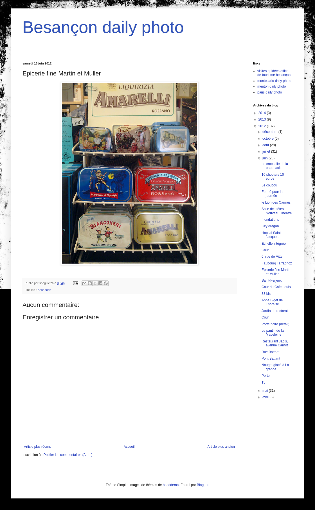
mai (265, 391)
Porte (266, 376)
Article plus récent (37, 447)
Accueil (129, 447)
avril (265, 397)
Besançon (44, 289)
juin (265, 158)
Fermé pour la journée (272, 194)
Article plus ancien (221, 447)
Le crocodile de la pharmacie (275, 166)
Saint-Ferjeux (272, 280)
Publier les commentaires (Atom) (68, 455)
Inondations (270, 220)
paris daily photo (269, 92)
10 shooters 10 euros (273, 177)
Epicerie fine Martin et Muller (276, 272)
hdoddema (171, 485)
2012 (262, 126)
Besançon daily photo (103, 27)
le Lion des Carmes (276, 202)
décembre (270, 132)
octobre (268, 139)
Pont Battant (271, 358)
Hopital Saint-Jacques (272, 235)
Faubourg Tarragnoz (277, 263)
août (266, 145)
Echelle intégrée (274, 244)
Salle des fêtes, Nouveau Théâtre (277, 211)
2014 (262, 113)
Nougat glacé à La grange (275, 367)
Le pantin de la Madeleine (273, 333)
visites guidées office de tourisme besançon (274, 73)
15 (263, 382)
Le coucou (269, 185)
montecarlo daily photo (274, 81)
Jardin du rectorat (275, 311)
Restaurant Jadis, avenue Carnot (275, 343)
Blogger (202, 485)
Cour (265, 250)
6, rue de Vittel (272, 257)
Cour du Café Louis (276, 287)
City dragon (270, 226)
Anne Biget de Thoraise (272, 302)
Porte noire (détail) (275, 324)
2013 (262, 119)
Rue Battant (270, 352)
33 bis (266, 294)
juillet (266, 151)
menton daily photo (271, 86)
